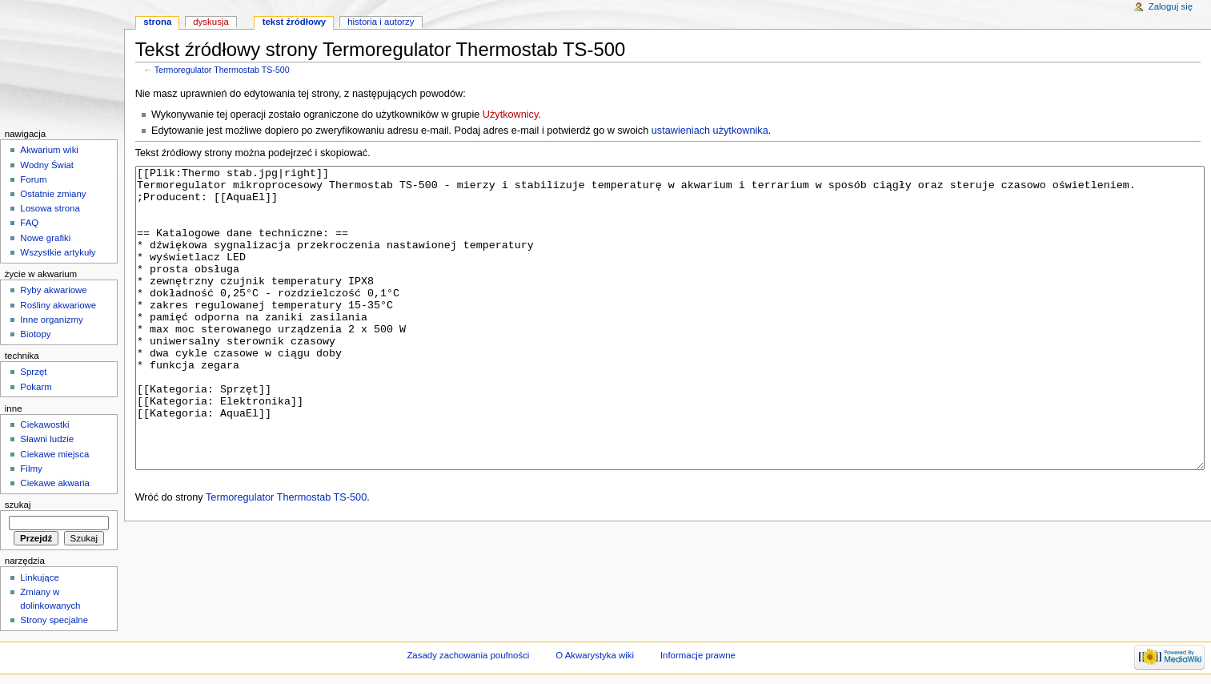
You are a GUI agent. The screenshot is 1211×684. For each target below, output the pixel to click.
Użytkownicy (511, 114)
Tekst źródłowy (295, 21)
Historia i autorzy (380, 21)
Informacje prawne (698, 655)
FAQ (29, 222)
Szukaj (18, 504)
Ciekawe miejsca (54, 454)
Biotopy (35, 334)
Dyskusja (211, 21)
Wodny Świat (47, 165)
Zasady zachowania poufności (468, 655)
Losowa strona (50, 208)
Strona (157, 21)
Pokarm (35, 387)
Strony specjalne (54, 620)
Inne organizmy (51, 319)
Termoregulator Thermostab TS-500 (222, 69)
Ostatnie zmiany (53, 194)
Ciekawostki (44, 424)
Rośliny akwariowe (58, 305)
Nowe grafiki (45, 238)
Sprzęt (33, 371)
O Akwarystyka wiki (594, 655)
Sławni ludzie (47, 439)
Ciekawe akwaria (55, 483)
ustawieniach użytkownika (710, 130)
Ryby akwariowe (53, 290)
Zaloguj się (1171, 6)
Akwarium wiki (49, 150)
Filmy (31, 468)
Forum (33, 179)
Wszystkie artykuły (57, 252)
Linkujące (39, 577)
